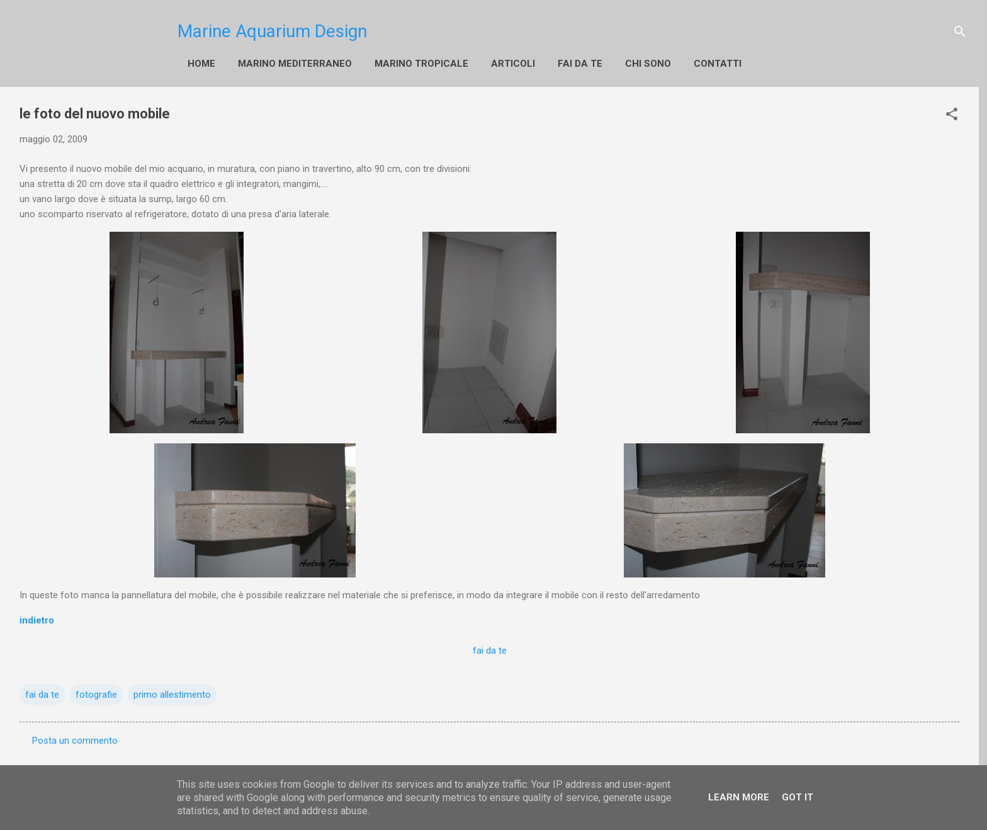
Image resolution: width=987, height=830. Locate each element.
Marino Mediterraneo (295, 63)
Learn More (738, 797)
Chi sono (648, 63)
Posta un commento (75, 740)
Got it (797, 797)
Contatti (718, 63)
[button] (951, 114)
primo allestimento (172, 694)
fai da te (580, 63)
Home (201, 63)
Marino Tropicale (421, 63)
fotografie (96, 694)
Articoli (513, 63)
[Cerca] (959, 31)
